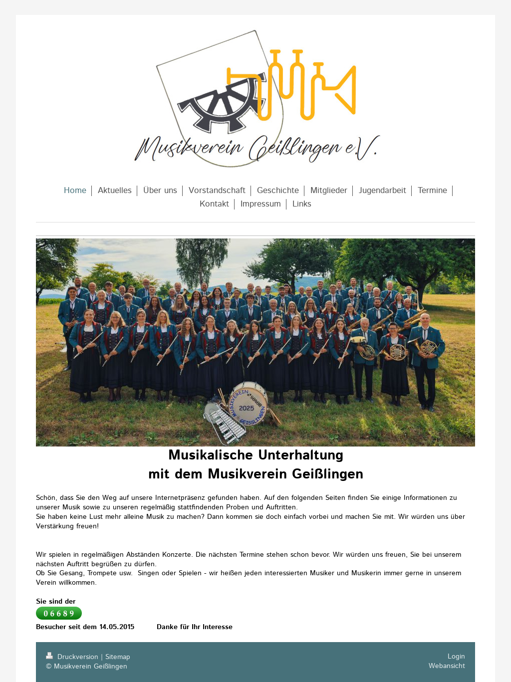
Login (456, 657)
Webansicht (447, 666)
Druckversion (73, 657)
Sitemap (117, 657)
